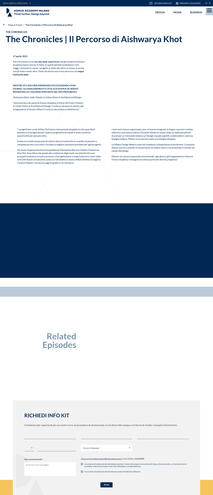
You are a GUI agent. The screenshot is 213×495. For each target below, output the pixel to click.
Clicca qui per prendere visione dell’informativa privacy (101, 459)
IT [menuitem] (206, 3)
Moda (177, 12)
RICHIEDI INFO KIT (160, 3)
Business (196, 12)
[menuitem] (207, 3)
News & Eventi (15, 24)
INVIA (106, 485)
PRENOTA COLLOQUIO (188, 3)
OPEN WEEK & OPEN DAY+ (15, 3)
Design (160, 12)
